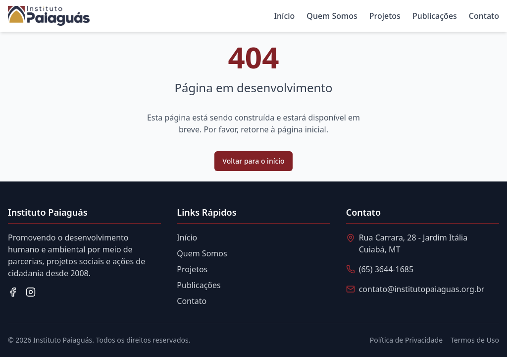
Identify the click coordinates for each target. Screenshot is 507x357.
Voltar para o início (253, 161)
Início (284, 15)
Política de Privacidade (406, 340)
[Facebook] (13, 292)
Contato (484, 15)
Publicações (434, 15)
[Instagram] (31, 292)
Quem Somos (331, 15)
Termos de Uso (475, 340)
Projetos (385, 15)
